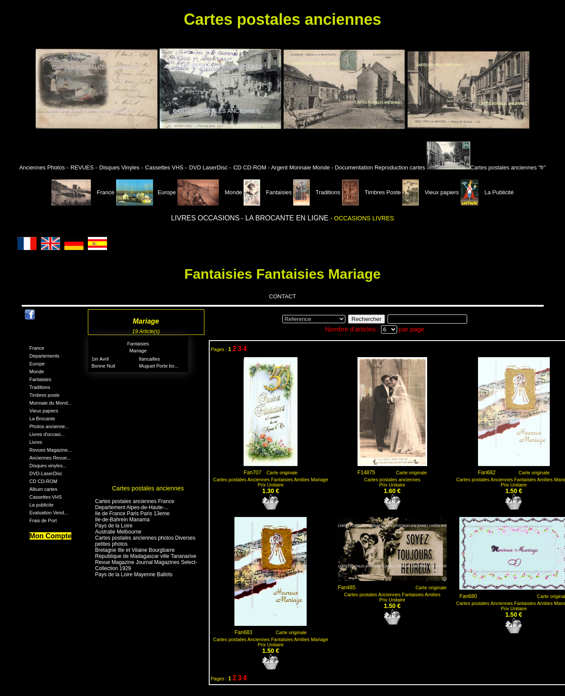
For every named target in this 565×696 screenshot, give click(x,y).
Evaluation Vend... (49, 512)
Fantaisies (268, 192)
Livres (36, 442)
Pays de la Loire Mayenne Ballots (134, 574)
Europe (146, 192)
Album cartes (43, 489)
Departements (45, 355)
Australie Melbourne (118, 532)
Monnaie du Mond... (51, 402)
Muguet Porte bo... (159, 365)
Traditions (317, 192)
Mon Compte (51, 536)
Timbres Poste (372, 192)
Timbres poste (45, 395)
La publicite (42, 504)
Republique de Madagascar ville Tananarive (146, 556)
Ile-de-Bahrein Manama (122, 520)
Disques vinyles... (48, 465)
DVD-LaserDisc (46, 473)
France (83, 192)
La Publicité (487, 192)
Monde (209, 192)
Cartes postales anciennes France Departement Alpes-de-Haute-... (134, 504)
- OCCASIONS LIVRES (362, 218)
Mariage (138, 350)
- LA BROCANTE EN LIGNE (285, 218)
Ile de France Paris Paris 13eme (132, 513)
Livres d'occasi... (47, 434)
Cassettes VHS (46, 497)
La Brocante (42, 418)
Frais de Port (43, 520)
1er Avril (100, 359)
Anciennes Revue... (50, 457)
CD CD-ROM (43, 481)
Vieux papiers (431, 192)
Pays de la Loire (114, 526)
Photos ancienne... (49, 426)
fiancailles (149, 359)
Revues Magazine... (51, 450)
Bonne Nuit (103, 365)
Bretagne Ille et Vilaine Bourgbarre (135, 550)
